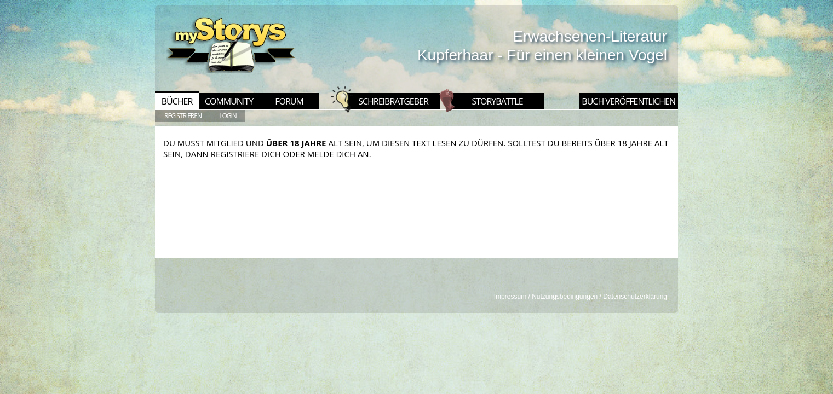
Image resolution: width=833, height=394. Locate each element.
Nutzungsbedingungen (565, 296)
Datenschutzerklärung (635, 296)
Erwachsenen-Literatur (590, 36)
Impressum (510, 296)
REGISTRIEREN (183, 115)
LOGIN (228, 115)
